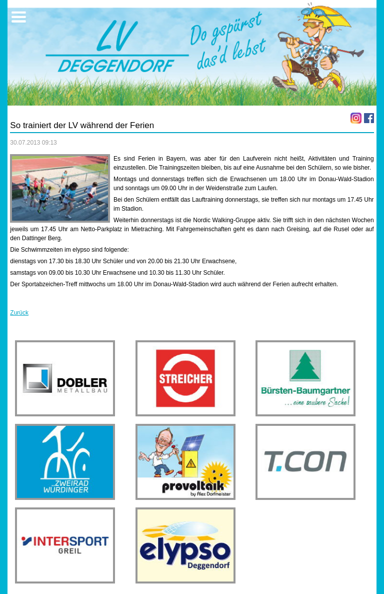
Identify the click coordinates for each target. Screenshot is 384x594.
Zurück (19, 312)
